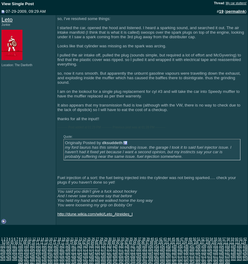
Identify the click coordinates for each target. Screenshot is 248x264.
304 (127, 259)
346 (144, 262)
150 (209, 245)
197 (239, 249)
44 (169, 239)
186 (174, 249)
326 (26, 262)
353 (186, 262)
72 (41, 242)
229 (180, 252)
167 (62, 249)
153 (227, 245)
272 (186, 255)
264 (138, 255)
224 (150, 252)
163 (38, 249)
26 (93, 239)
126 (67, 245)
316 (198, 259)
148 (198, 245)
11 (30, 239)
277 (215, 255)
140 (150, 245)
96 (143, 242)
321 (227, 259)
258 (103, 255)
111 (225, 242)
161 (26, 249)
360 (227, 262)
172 (91, 249)
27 (97, 239)
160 (20, 249)
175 (109, 249)
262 (127, 255)
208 (56, 252)
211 (73, 252)
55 (215, 239)
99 (155, 242)
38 (143, 239)
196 (233, 249)
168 (67, 249)
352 (180, 262)
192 (209, 249)
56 (220, 239)
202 (20, 252)
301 (109, 259)
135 (121, 245)
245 (26, 255)
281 (239, 255)
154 (233, 245)
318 (209, 259)
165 (50, 249)
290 (44, 259)
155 (239, 245)
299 (97, 259)
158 (9, 249)
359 (221, 262)
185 (168, 249)
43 (165, 239)
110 (220, 242)
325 (20, 262)
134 (115, 245)
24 (85, 239)
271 (180, 255)
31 (114, 239)
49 (190, 239)
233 (203, 252)
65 (12, 242)
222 (138, 252)
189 (192, 249)
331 (56, 262)
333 (67, 262)
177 (121, 249)
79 (71, 242)
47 (181, 239)
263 (132, 255)
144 (174, 245)
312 (174, 259)
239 (239, 252)
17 (55, 239)
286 (20, 259)
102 (172, 242)
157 (2, 249)
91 (122, 242)
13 (38, 239)
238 (233, 252)
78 (67, 242)
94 (134, 242)
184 (162, 249)
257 (97, 255)
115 (2, 245)
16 (51, 239)
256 (91, 255)
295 (73, 259)
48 (186, 239)
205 (38, 252)
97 (147, 242)
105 (190, 242)
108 (208, 242)
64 (8, 242)
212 (79, 252)
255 (85, 255)
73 (46, 242)
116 (9, 245)
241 (2, 255)
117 (14, 245)
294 (67, 259)
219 (121, 252)
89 (113, 242)
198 (245, 249)
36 (135, 239)
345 (138, 262)
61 (241, 239)
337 (91, 262)
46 (177, 239)
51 (198, 239)
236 (221, 252)
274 (198, 255)
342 (121, 262)
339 (103, 262)
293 (62, 259)
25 (89, 239)
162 (32, 249)
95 (139, 242)
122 (44, 245)
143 (168, 245)
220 (127, 252)
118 (20, 245)
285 (14, 259)
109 (213, 242)
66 (16, 242)
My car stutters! (236, 3)
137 (132, 245)
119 (26, 245)
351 (174, 262)
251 (62, 255)
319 (215, 259)
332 (62, 262)
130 (91, 245)
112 (231, 242)
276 (209, 255)
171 (85, 249)
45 (173, 239)
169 (73, 249)
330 (50, 262)
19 (63, 239)
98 (151, 242)
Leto (7, 19)
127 (73, 245)
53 (207, 239)
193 (215, 249)
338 (97, 262)
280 (233, 255)
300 (103, 259)
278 (221, 255)
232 (198, 252)
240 (245, 252)
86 (100, 242)
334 (73, 262)
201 (14, 252)
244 (20, 255)
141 (156, 245)
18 (59, 239)
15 (46, 239)
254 (79, 255)
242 (9, 255)
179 (132, 249)
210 (67, 252)
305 (132, 259)
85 (96, 242)
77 (62, 242)
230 (186, 252)
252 (67, 255)
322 (233, 259)
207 (50, 252)
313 (180, 259)
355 (198, 262)
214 (91, 252)
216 (103, 252)
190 (198, 249)
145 (180, 245)
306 (138, 259)
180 (138, 249)
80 (75, 242)
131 (97, 245)
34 (127, 239)
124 (56, 245)
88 (109, 242)
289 (38, 259)
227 (168, 252)
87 (105, 242)
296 (79, 259)
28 (101, 239)
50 (194, 239)
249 (50, 255)
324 (245, 259)
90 (117, 242)
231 (192, 252)
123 (50, 245)
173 (97, 249)
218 (115, 252)
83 (88, 242)
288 (32, 259)
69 (29, 242)
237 (227, 252)
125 (62, 245)
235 (215, 252)
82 (84, 242)
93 (130, 242)
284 (9, 259)
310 (162, 259)
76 (58, 242)
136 (127, 245)
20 (68, 239)
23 (80, 239)
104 (184, 242)
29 (105, 239)
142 (162, 245)
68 (24, 242)
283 (2, 259)
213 (85, 252)
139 (144, 245)
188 (186, 249)
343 (127, 262)
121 (38, 245)
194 (221, 249)
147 (192, 245)
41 (156, 239)
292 (56, 259)
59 (232, 239)
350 (168, 262)
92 (126, 242)
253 (73, 255)
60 (236, 239)
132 (103, 245)
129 (85, 245)
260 (115, 255)
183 (156, 249)
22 (76, 239)
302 (115, 259)
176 (115, 249)
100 (160, 242)
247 (38, 255)
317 (203, 259)
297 (85, 259)
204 (32, 252)
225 (156, 252)
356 (203, 262)
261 (121, 255)
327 (32, 262)
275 (203, 255)
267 (156, 255)
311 (168, 259)
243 (14, 255)
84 (92, 242)
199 (2, 252)
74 (50, 242)
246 (32, 255)
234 (209, 252)
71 (37, 242)
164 (44, 249)
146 (186, 245)
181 (144, 249)
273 (192, 255)
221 (132, 252)
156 (245, 245)
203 (26, 252)
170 (79, 249)
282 (245, 255)
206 (44, 252)
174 (103, 249)
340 (109, 262)
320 (221, 259)
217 (109, 252)
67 (20, 242)
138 (138, 245)
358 (215, 262)
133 (109, 245)
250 (56, 255)
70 (33, 242)
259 (109, 255)
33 (122, 239)
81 (79, 242)
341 (115, 262)
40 (152, 239)
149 (203, 245)
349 (162, 262)
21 (72, 239)
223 (144, 252)
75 (54, 242)
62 (245, 239)
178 (127, 249)
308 (150, 259)
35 (131, 239)
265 (144, 255)
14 (42, 239)
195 (227, 249)
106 (196, 242)
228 (174, 252)
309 (156, 259)
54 (211, 239)
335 (79, 262)
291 (50, 259)
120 (32, 245)
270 (174, 255)
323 (239, 259)
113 (237, 242)
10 (25, 239)
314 (186, 259)
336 (85, 262)
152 (221, 245)
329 (44, 262)
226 (162, 252)
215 (97, 252)
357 (209, 262)
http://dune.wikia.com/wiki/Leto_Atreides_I (95, 214)
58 (228, 239)
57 (224, 239)
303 (121, 259)
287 (26, 259)
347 (150, 262)
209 (62, 252)
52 (203, 239)
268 (162, 255)
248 (44, 255)
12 (34, 239)
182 (150, 249)
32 (118, 239)
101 (166, 242)
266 (150, 255)
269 (168, 255)
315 (192, 259)
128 (79, 245)
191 (203, 249)
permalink (235, 11)
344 (132, 262)
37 (139, 239)
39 (148, 239)
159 (14, 249)
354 (192, 262)
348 (156, 262)
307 (144, 259)
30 (110, 239)
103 (178, 242)
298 (91, 259)
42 (160, 239)
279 (227, 255)
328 (38, 262)
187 (180, 249)
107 (202, 242)
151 (215, 245)
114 (243, 242)
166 (56, 249)
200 (9, 252)
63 (3, 242)
